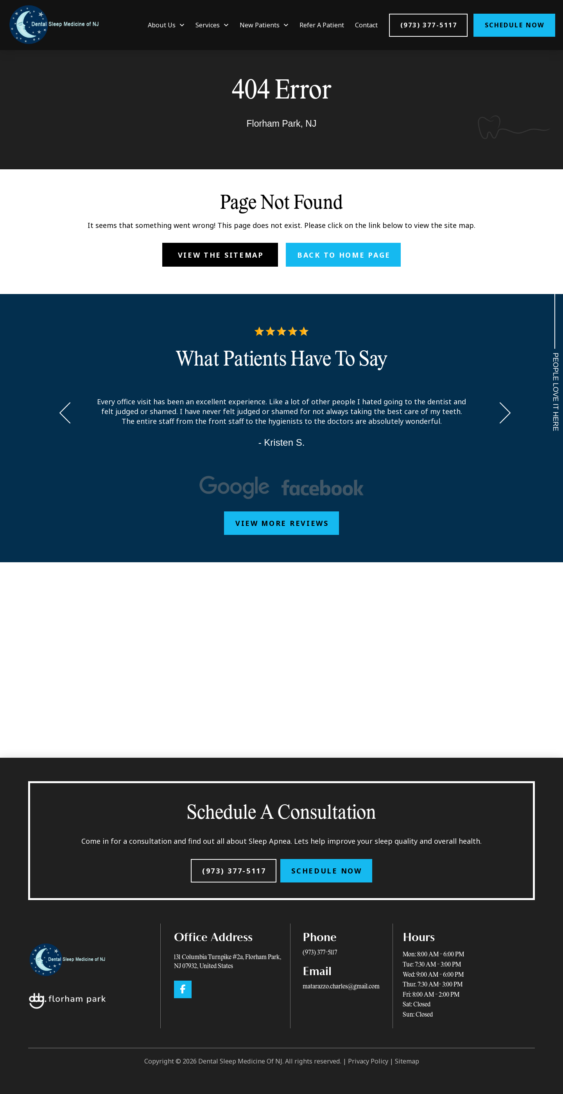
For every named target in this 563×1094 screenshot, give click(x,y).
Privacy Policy (368, 1061)
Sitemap (407, 1061)
